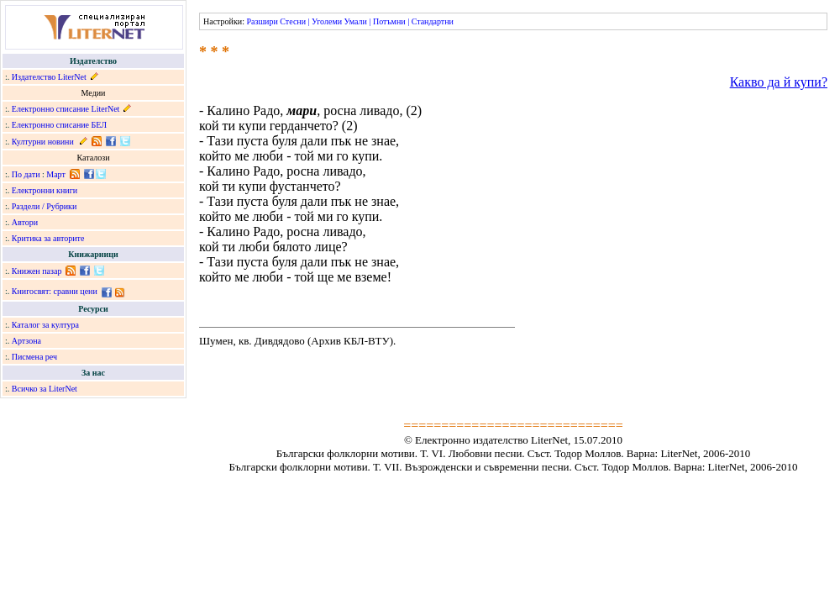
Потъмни (389, 21)
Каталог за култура (45, 324)
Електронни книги (44, 190)
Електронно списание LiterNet (66, 108)
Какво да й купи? (778, 82)
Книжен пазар (37, 271)
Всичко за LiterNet (44, 388)
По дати (26, 174)
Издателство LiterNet (49, 77)
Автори (25, 222)
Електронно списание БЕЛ (59, 124)
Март (56, 174)
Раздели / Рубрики (44, 206)
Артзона (26, 340)
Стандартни (433, 21)
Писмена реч (34, 356)
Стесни (293, 21)
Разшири (261, 21)
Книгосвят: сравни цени (54, 291)
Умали (355, 21)
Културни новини (43, 141)
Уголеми (327, 21)
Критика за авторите (48, 238)
